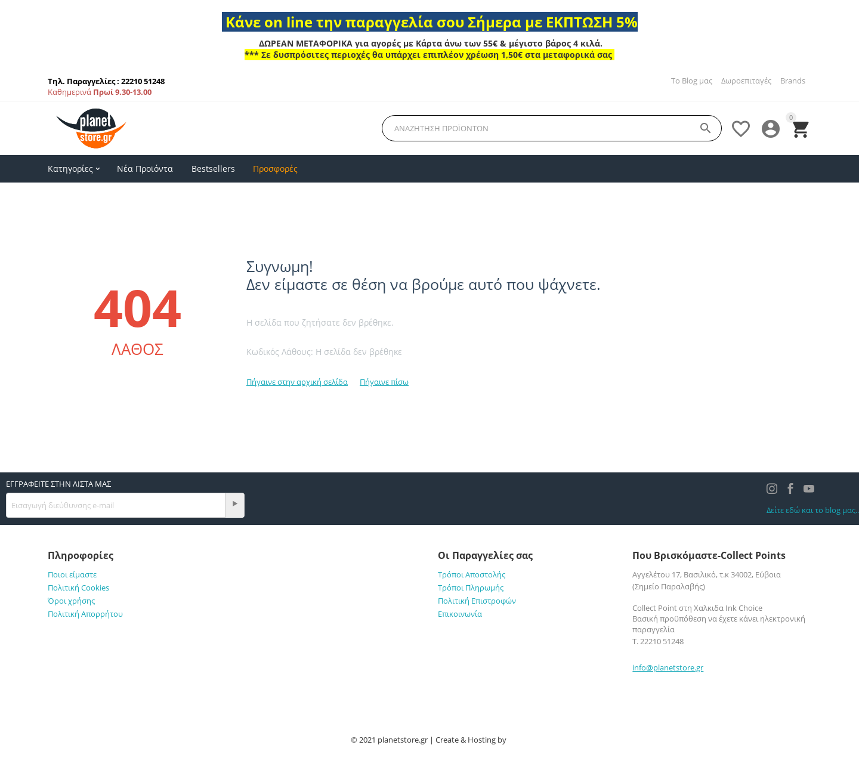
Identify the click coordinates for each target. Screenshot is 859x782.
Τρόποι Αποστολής (471, 574)
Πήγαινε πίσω (384, 381)
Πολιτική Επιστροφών (477, 600)
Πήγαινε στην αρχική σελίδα (297, 381)
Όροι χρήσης (71, 600)
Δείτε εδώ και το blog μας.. (813, 510)
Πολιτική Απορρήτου (85, 613)
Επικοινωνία (460, 613)
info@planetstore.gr (667, 667)
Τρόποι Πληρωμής (470, 587)
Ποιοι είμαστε (72, 574)
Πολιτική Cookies (78, 587)
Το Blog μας (691, 80)
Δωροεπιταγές (746, 80)
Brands (792, 80)
